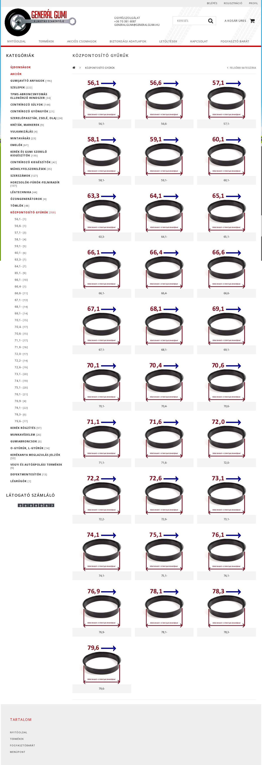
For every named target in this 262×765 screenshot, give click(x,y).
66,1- (21, 280)
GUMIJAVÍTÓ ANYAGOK (31, 81)
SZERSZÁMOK (24, 176)
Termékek (17, 738)
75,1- (21, 387)
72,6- (21, 367)
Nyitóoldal (18, 732)
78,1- (21, 408)
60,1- (20, 253)
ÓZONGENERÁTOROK (28, 199)
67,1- (21, 300)
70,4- (21, 327)
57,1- (20, 232)
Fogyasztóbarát (22, 745)
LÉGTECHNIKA (23, 192)
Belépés (212, 3)
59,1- (20, 246)
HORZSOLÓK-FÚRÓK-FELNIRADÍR (35, 184)
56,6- (20, 226)
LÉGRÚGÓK (20, 481)
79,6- (21, 421)
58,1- (20, 239)
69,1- (21, 313)
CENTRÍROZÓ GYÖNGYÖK (32, 111)
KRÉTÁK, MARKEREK (27, 125)
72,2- (21, 360)
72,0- (21, 354)
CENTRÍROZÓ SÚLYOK (30, 104)
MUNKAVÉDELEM (25, 434)
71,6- (21, 347)
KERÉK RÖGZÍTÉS (26, 428)
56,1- (20, 219)
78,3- (20, 414)
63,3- (20, 259)
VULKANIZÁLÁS (24, 131)
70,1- (21, 320)
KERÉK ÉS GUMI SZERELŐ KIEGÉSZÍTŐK (28, 153)
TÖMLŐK (19, 205)
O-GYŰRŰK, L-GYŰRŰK (30, 448)
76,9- (20, 401)
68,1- (21, 307)
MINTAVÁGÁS (23, 138)
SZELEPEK (21, 87)
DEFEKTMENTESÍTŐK (28, 474)
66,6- (21, 293)
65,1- (20, 273)
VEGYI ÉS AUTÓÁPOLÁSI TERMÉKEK (36, 466)
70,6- (21, 333)
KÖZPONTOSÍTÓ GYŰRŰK (33, 212)
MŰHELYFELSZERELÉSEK (31, 169)
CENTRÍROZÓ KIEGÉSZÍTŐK (33, 162)
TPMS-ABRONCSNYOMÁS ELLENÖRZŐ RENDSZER (30, 96)
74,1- (21, 381)
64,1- (20, 266)
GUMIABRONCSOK (26, 441)
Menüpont (17, 751)
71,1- (21, 340)
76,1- (21, 394)
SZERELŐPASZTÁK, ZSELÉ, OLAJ (36, 118)
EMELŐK (19, 145)
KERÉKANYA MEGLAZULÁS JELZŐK (35, 456)
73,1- (21, 374)
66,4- (20, 286)
